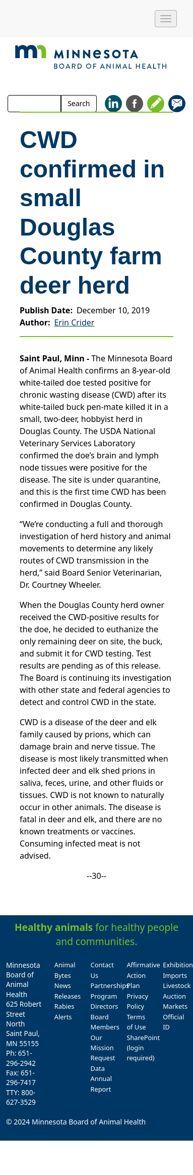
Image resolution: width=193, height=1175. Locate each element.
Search (79, 103)
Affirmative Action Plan (143, 975)
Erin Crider (74, 322)
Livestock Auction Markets (176, 996)
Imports (175, 975)
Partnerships (110, 985)
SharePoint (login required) (143, 1048)
